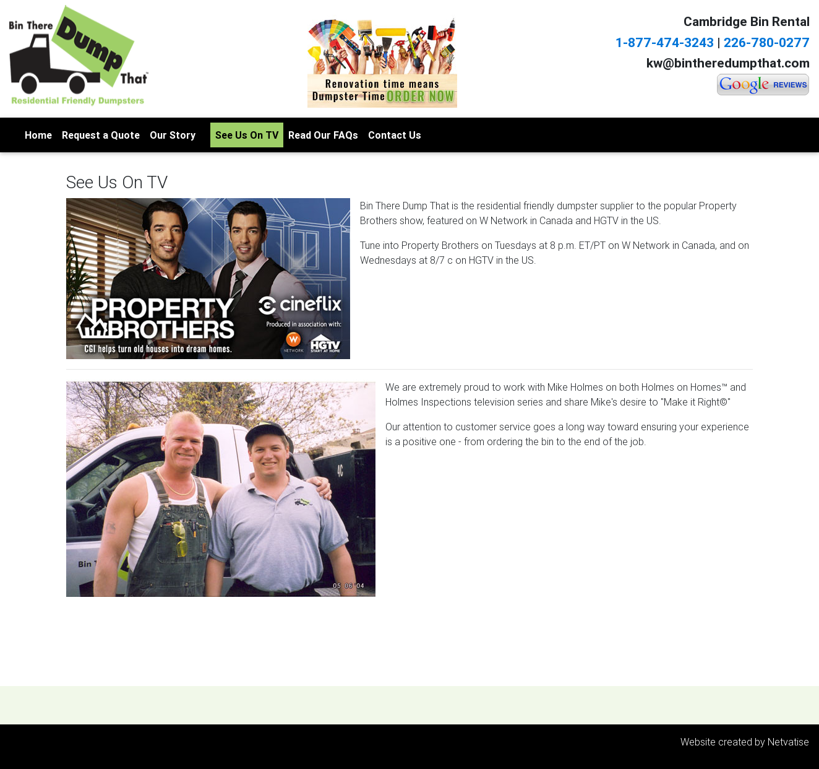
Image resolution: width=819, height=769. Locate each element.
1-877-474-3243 (664, 43)
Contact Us (394, 135)
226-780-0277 (767, 43)
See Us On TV (246, 135)
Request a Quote (101, 135)
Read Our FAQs (323, 135)
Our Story (172, 135)
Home (38, 135)
